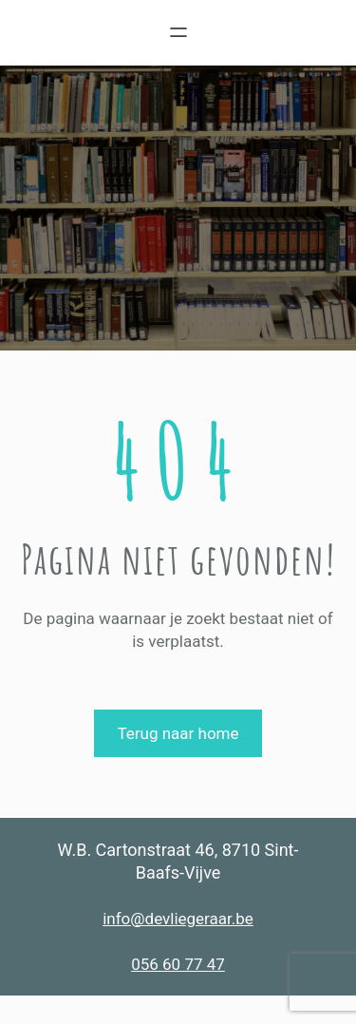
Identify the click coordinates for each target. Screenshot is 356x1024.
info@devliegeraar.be (178, 918)
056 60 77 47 (178, 964)
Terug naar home (177, 733)
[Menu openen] (178, 32)
